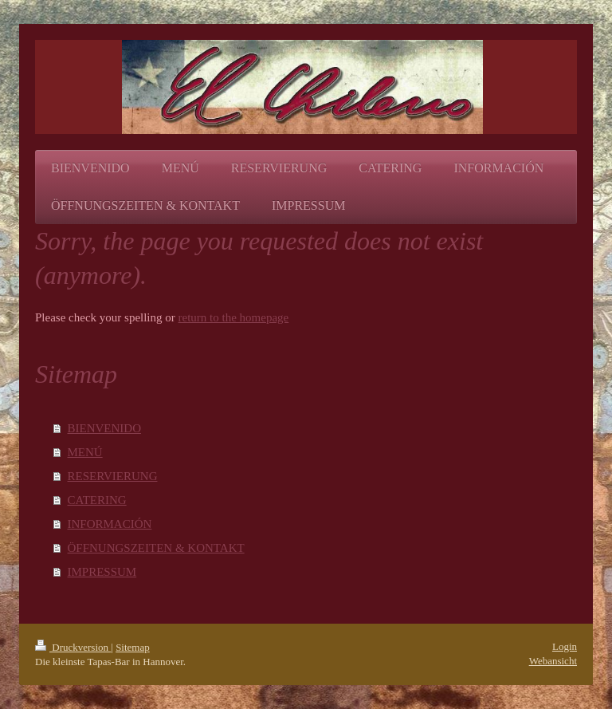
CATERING (97, 500)
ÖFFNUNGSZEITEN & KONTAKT (156, 548)
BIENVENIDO (104, 428)
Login (564, 646)
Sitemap (133, 647)
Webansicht (553, 661)
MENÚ (85, 452)
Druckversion (73, 647)
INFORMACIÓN (110, 524)
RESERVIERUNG (113, 476)
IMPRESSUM (102, 571)
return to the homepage (233, 317)
